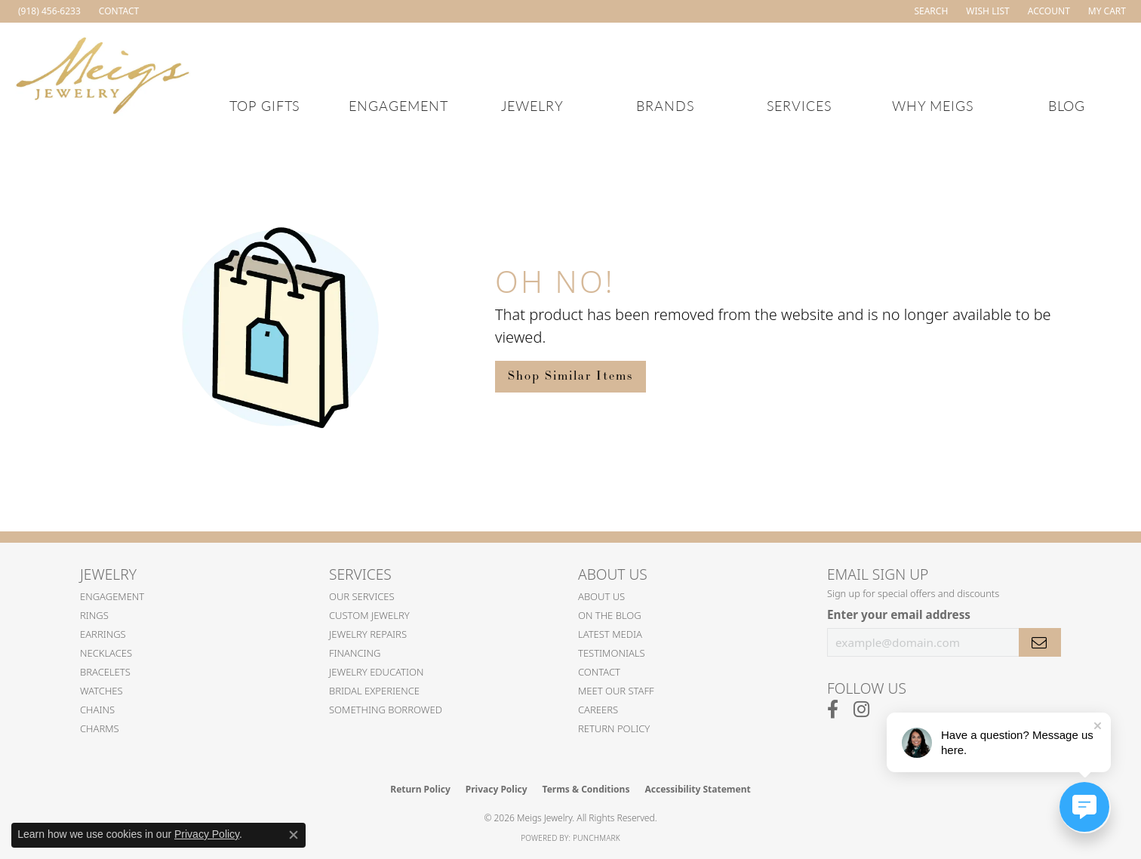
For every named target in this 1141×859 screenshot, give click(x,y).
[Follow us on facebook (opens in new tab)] (832, 709)
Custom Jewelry (369, 615)
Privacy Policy (496, 789)
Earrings (103, 634)
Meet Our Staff (616, 690)
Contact (599, 672)
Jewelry (532, 105)
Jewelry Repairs (368, 634)
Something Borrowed (385, 709)
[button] (929, 11)
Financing (355, 653)
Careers (598, 709)
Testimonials (611, 653)
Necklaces (106, 653)
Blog (1067, 105)
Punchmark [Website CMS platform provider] (596, 838)
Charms (99, 728)
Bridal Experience (374, 690)
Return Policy (614, 728)
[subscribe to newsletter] (1040, 642)
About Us (601, 596)
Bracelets (105, 672)
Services (800, 105)
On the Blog (609, 615)
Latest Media (610, 634)
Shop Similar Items (570, 376)
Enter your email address (898, 614)
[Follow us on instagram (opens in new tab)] (861, 709)
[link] (48, 11)
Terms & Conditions (586, 789)
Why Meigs (933, 105)
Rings (94, 615)
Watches (101, 690)
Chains (97, 709)
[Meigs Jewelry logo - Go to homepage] (103, 73)
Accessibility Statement (697, 789)
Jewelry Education (376, 672)
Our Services (362, 596)
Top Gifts (265, 105)
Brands (665, 105)
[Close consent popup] (293, 834)
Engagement (398, 105)
